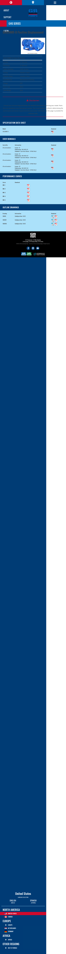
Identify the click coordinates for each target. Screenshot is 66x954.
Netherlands (10, 928)
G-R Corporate (28, 240)
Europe (8, 925)
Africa (8, 939)
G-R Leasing (25, 241)
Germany (8, 931)
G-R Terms (40, 241)
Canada (8, 916)
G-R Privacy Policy (33, 241)
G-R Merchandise (37, 240)
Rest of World (11, 948)
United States (10, 913)
